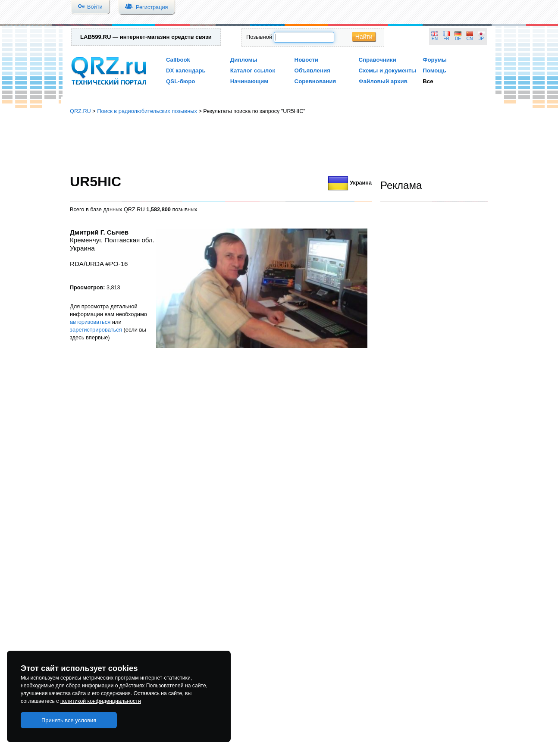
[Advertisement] (279, 144)
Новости (307, 59)
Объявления (312, 70)
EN (435, 38)
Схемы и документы (387, 70)
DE (458, 38)
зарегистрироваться (96, 329)
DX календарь (186, 70)
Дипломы (243, 59)
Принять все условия (69, 720)
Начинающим (249, 81)
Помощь (434, 70)
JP (481, 38)
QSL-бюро (180, 81)
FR (446, 38)
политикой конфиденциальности (100, 701)
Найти (364, 36)
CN (470, 38)
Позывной (259, 37)
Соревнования (315, 81)
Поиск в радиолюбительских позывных (147, 111)
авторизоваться (90, 322)
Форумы (435, 59)
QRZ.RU (80, 111)
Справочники (377, 59)
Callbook (178, 59)
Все (428, 81)
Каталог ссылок (252, 70)
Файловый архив (382, 81)
